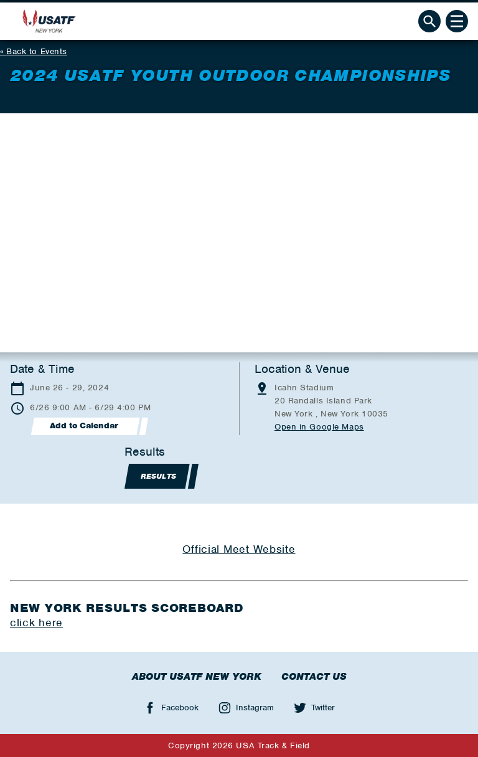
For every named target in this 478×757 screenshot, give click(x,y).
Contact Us (314, 677)
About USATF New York (196, 677)
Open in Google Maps (319, 426)
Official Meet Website (238, 549)
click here (36, 622)
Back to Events (36, 51)
